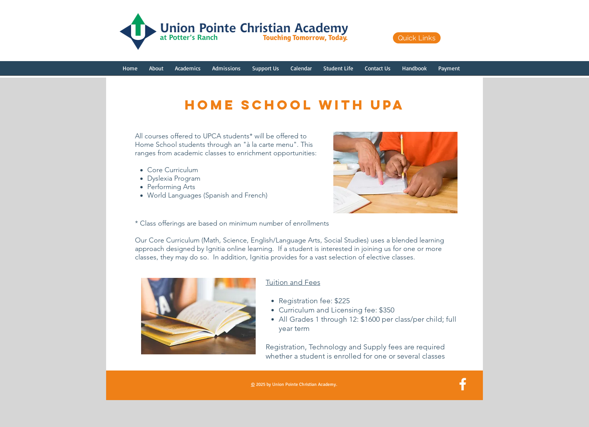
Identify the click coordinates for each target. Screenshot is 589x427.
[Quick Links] (417, 37)
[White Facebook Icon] (462, 384)
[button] (156, 70)
